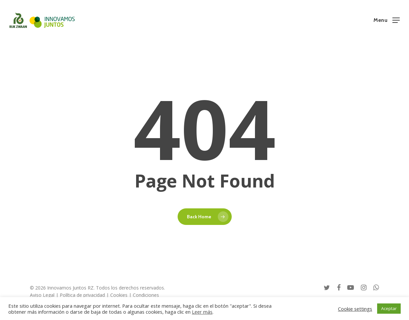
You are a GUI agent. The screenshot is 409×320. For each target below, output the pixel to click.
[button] (386, 20)
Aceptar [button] (389, 308)
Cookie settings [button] (355, 309)
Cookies (118, 295)
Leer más (202, 311)
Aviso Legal (42, 295)
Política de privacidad (82, 295)
